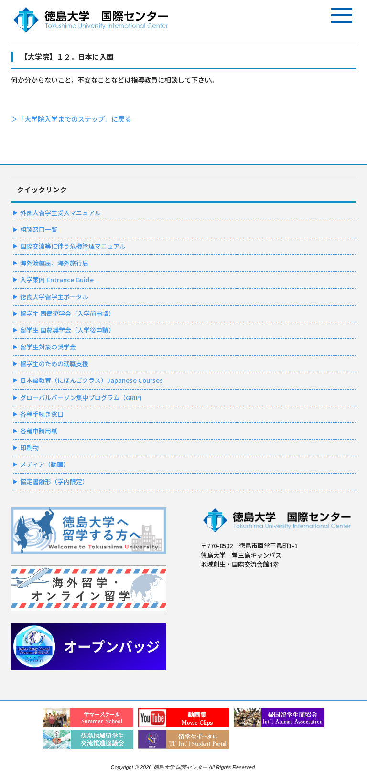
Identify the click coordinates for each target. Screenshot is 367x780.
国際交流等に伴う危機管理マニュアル (73, 246)
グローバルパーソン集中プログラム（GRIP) (81, 397)
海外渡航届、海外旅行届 (54, 262)
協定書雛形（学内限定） (54, 481)
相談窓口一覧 (38, 229)
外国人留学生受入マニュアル (60, 212)
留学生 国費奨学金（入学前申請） (67, 313)
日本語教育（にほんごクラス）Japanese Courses (91, 380)
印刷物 (29, 447)
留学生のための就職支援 (54, 363)
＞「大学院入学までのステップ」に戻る (71, 119)
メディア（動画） (44, 464)
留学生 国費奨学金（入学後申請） (67, 330)
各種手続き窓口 (42, 414)
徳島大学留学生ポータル (54, 296)
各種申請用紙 (38, 430)
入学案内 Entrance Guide (57, 279)
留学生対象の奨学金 (48, 346)
